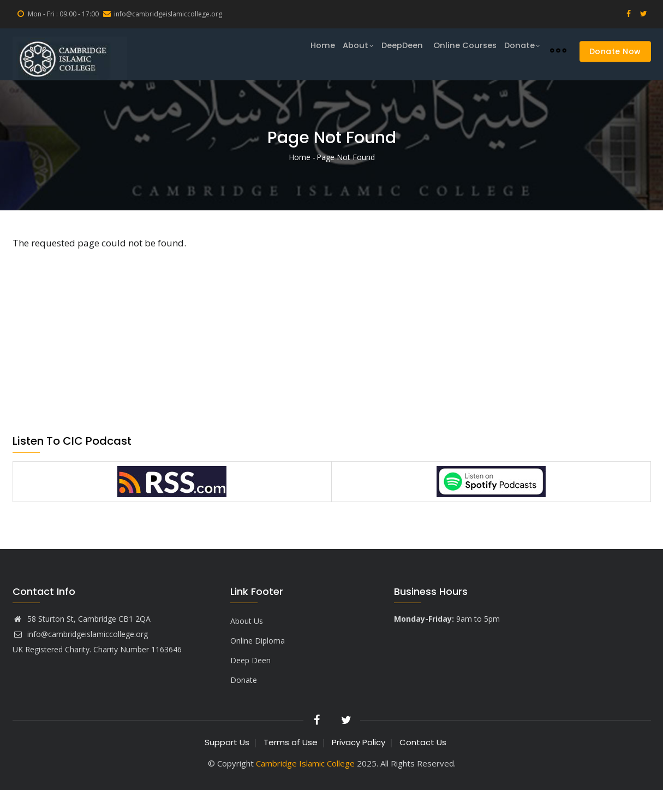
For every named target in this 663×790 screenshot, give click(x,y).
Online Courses (461, 49)
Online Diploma (257, 640)
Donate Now (615, 51)
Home (310, 49)
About (348, 50)
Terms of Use (291, 742)
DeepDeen (397, 49)
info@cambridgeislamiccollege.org (80, 634)
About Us (246, 621)
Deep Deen (250, 660)
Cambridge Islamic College (306, 763)
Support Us (227, 742)
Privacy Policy (358, 742)
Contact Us (422, 742)
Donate (521, 50)
